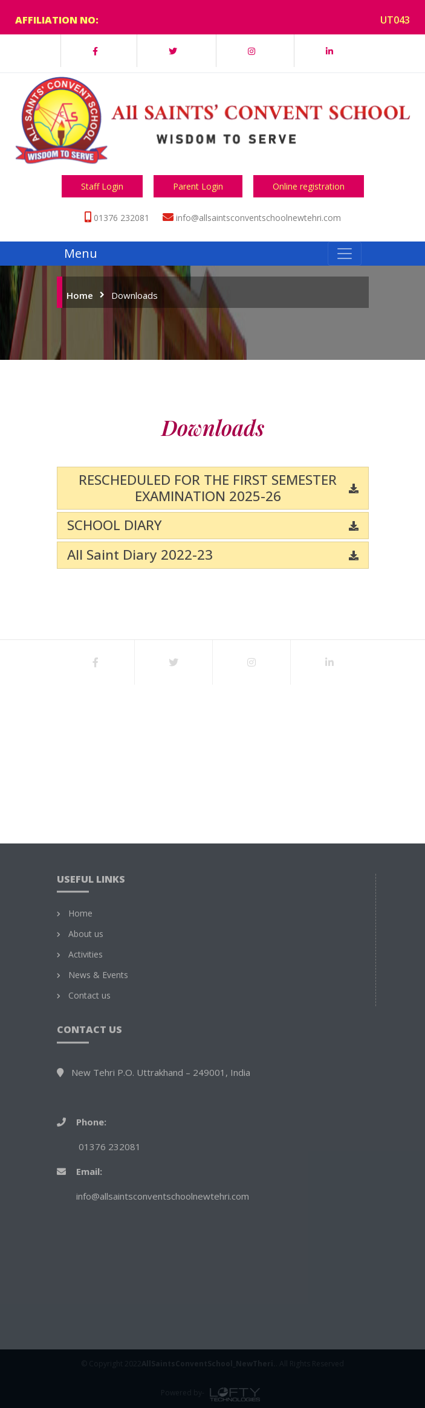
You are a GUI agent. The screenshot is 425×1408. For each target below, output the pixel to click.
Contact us (89, 1154)
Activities (85, 1113)
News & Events (98, 1134)
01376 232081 (121, 217)
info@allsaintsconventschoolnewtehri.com (258, 217)
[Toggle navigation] (345, 254)
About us (85, 1093)
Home (80, 295)
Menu (80, 253)
